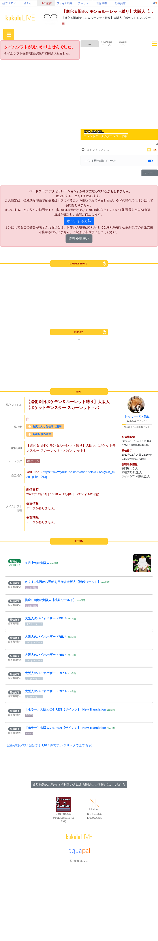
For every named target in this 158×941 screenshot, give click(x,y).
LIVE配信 (46, 3)
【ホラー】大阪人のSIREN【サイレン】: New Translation (65, 709)
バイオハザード (33, 624)
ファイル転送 (65, 3)
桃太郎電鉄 (31, 587)
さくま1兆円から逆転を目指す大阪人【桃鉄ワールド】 (63, 582)
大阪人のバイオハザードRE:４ (46, 618)
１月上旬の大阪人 (37, 563)
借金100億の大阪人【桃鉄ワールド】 (50, 600)
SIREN (29, 715)
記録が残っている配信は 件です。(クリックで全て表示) (49, 745)
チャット (83, 3)
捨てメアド (9, 3)
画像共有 (101, 3)
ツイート (149, 173)
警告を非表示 (79, 238)
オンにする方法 (79, 221)
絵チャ (28, 3)
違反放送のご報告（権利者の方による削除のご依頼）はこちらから (79, 784)
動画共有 (120, 3)
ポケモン (33, 461)
